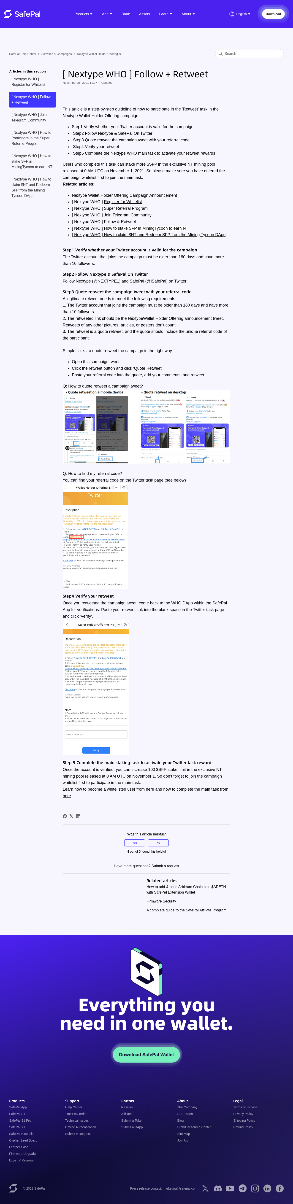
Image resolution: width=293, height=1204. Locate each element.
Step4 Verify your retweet (95, 146)
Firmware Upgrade (22, 1154)
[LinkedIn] (78, 816)
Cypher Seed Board (23, 1140)
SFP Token (185, 1114)
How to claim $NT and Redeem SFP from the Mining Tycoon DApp (164, 234)
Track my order (76, 1114)
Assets (144, 14)
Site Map (183, 1134)
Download (273, 14)
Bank (126, 14)
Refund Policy (243, 1127)
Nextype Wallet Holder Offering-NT (100, 54)
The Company (187, 1107)
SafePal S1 (17, 1114)
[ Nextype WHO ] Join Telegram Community (29, 117)
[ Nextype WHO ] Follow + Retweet (31, 99)
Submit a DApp (132, 1127)
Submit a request (165, 866)
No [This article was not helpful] (158, 842)
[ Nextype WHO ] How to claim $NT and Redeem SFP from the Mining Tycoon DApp (31, 187)
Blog (180, 1120)
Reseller (127, 1107)
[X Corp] (71, 816)
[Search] (249, 53)
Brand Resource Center (194, 1127)
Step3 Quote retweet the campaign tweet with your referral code (131, 140)
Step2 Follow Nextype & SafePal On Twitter (112, 133)
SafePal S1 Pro (20, 1120)
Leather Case (18, 1147)
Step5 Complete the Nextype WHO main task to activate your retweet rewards (143, 153)
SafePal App (18, 1107)
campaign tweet (105, 361)
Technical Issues (77, 1120)
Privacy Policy (243, 1114)
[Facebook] (65, 816)
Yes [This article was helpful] (134, 842)
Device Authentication (80, 1127)
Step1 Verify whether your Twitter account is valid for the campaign (132, 126)
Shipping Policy (244, 1120)
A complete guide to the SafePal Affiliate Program (186, 910)
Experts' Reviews (21, 1160)
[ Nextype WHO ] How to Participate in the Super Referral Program (31, 138)
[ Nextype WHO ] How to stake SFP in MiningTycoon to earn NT (31, 161)
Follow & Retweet (120, 221)
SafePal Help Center (22, 54)
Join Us (182, 1140)
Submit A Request (78, 1134)
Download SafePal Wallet (146, 1054)
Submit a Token (132, 1120)
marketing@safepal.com (180, 1188)
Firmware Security (161, 901)
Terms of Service (245, 1107)
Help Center (73, 1107)
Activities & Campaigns (56, 54)
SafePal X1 (17, 1127)
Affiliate (126, 1114)
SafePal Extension (22, 1134)
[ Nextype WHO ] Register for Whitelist (28, 81)
